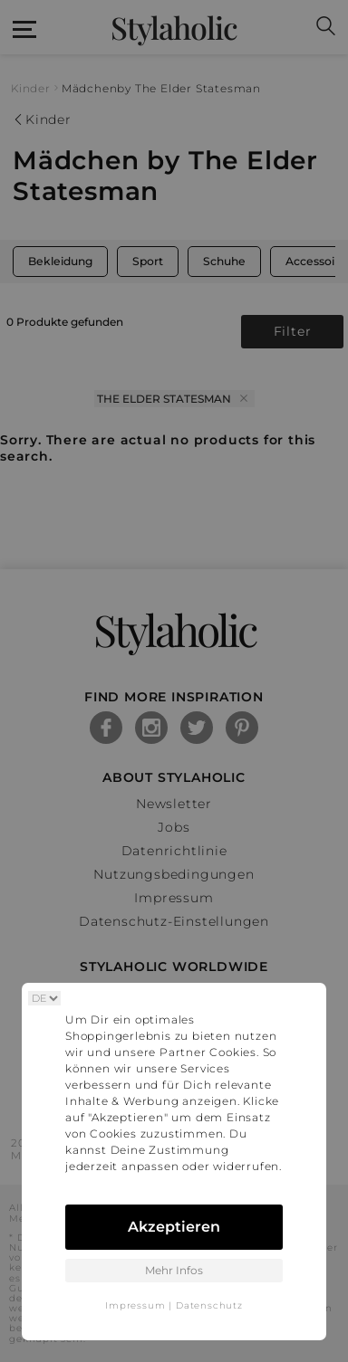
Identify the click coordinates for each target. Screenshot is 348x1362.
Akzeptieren (174, 1226)
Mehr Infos (174, 1270)
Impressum (135, 1305)
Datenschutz (209, 1305)
